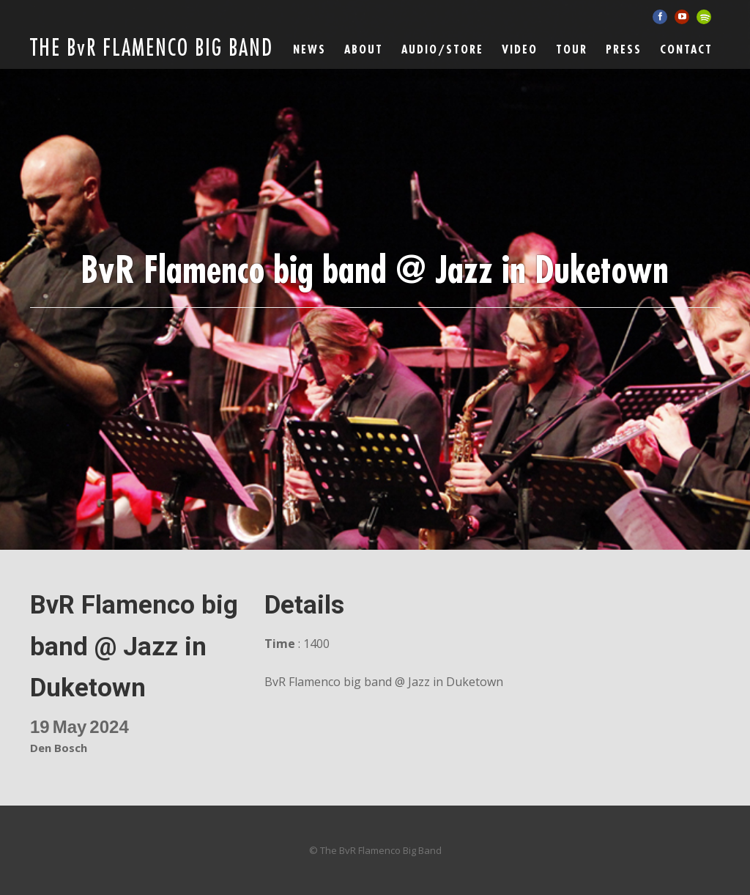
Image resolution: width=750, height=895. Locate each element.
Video (520, 50)
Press (624, 50)
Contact (686, 50)
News (309, 50)
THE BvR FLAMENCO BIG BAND (151, 48)
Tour (571, 50)
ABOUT (363, 50)
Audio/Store (442, 50)
